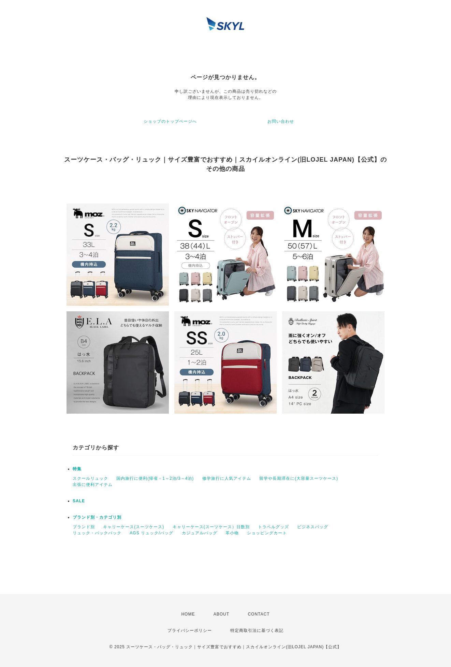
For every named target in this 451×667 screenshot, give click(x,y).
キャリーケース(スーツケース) (133, 526)
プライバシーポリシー (190, 630)
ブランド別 (84, 526)
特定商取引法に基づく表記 (256, 630)
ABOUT (221, 614)
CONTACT (259, 614)
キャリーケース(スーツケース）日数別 (211, 526)
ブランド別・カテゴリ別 (97, 517)
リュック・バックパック (97, 533)
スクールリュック (90, 478)
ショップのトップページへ (170, 121)
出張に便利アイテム (93, 484)
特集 (77, 468)
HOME (188, 614)
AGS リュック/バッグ (151, 533)
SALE (79, 501)
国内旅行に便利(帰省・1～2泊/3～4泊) (155, 478)
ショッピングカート (267, 533)
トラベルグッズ (273, 526)
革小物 (232, 533)
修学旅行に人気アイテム (226, 478)
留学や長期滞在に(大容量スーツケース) (298, 478)
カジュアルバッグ (199, 533)
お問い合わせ (280, 121)
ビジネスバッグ (312, 526)
